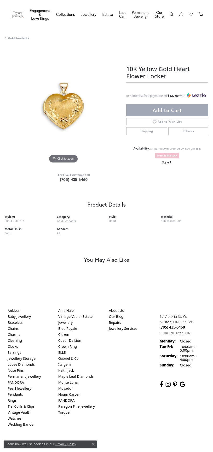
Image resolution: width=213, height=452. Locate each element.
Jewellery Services (123, 328)
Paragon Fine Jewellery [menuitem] (76, 406)
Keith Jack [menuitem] (66, 370)
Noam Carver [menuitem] (69, 394)
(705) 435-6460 (74, 179)
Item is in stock (167, 155)
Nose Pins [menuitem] (16, 370)
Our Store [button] (159, 14)
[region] (63, 106)
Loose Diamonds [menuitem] (21, 364)
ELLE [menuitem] (62, 352)
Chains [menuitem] (13, 328)
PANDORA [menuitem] (16, 382)
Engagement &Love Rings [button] (40, 14)
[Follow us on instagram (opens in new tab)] (168, 384)
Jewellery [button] (88, 14)
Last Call (122, 14)
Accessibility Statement (147, 444)
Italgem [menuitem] (64, 364)
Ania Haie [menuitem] (66, 310)
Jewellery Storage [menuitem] (21, 358)
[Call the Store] (172, 327)
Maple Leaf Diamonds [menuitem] (75, 376)
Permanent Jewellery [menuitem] (24, 376)
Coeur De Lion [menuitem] (69, 340)
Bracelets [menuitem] (15, 322)
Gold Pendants (18, 38)
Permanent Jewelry (140, 14)
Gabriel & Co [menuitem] (68, 358)
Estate (107, 14)
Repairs (115, 322)
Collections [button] (65, 14)
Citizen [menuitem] (63, 334)
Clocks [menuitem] (13, 346)
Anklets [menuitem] (14, 310)
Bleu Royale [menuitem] (67, 328)
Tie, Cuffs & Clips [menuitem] (21, 406)
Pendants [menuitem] (15, 394)
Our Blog (116, 316)
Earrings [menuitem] (14, 352)
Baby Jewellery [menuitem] (19, 316)
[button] (171, 14)
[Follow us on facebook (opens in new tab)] (161, 384)
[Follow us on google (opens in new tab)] (182, 384)
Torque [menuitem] (63, 412)
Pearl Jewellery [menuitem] (19, 388)
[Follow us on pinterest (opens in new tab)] (175, 384)
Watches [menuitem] (14, 418)
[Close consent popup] (93, 444)
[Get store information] (175, 333)
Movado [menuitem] (64, 388)
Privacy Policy (65, 444)
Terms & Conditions (111, 444)
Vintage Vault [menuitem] (18, 412)
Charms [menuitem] (14, 334)
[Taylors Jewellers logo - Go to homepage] (19, 14)
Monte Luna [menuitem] (68, 382)
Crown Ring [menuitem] (67, 346)
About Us (116, 310)
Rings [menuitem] (12, 400)
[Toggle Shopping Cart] (201, 14)
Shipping (147, 131)
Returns (188, 131)
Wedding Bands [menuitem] (20, 424)
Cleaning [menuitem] (15, 340)
